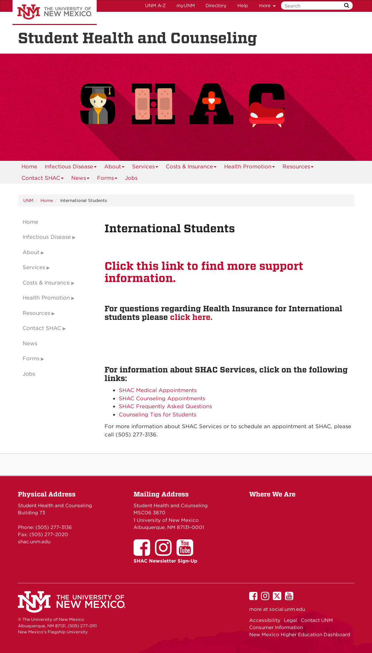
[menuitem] (29, 166)
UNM (28, 200)
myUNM (186, 5)
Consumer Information (276, 627)
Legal (290, 620)
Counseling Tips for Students (157, 414)
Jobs (131, 178)
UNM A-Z (155, 5)
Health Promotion (249, 167)
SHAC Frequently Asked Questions (165, 406)
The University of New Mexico (55, 12)
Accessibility (264, 620)
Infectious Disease (71, 167)
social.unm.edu (287, 609)
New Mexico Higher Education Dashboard (299, 634)
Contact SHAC (42, 179)
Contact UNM (317, 620)
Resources (298, 167)
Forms (107, 179)
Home (29, 166)
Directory (216, 5)
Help (242, 5)
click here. (191, 317)
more (267, 5)
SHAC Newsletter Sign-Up (165, 561)
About (114, 167)
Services (145, 167)
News (80, 179)
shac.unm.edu (34, 541)
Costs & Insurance (191, 167)
